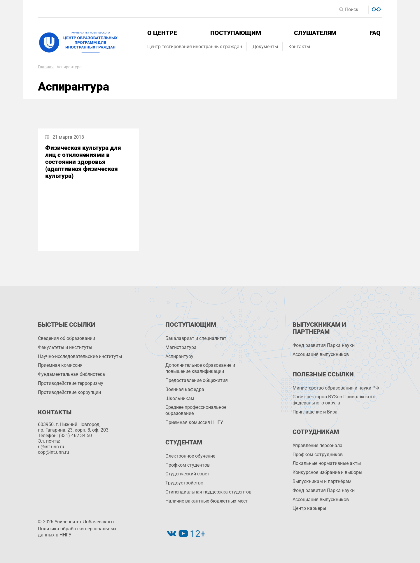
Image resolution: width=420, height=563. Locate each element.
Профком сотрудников (318, 454)
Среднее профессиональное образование (195, 410)
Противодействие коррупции (69, 392)
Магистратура (181, 347)
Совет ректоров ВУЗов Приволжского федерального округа (334, 400)
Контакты (299, 46)
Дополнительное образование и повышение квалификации (200, 368)
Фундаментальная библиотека (71, 374)
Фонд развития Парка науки (324, 345)
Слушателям (315, 33)
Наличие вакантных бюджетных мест (206, 501)
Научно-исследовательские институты (80, 356)
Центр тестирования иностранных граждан (194, 46)
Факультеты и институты (65, 347)
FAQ (375, 33)
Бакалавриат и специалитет (195, 338)
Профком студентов (187, 465)
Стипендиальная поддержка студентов (208, 492)
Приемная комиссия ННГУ (194, 422)
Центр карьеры (309, 508)
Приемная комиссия (60, 365)
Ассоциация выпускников (321, 354)
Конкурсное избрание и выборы (327, 472)
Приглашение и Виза (315, 412)
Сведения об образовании (66, 338)
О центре (162, 33)
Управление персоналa (317, 445)
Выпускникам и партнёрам (322, 481)
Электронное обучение (190, 456)
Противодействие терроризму (70, 383)
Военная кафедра (184, 389)
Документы (265, 46)
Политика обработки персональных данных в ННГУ (77, 532)
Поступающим (235, 33)
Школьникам (179, 398)
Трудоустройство (184, 483)
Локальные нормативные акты (327, 463)
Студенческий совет (187, 474)
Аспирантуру (179, 356)
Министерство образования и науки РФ (336, 388)
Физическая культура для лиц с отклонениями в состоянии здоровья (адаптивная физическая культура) (83, 161)
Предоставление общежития (196, 380)
